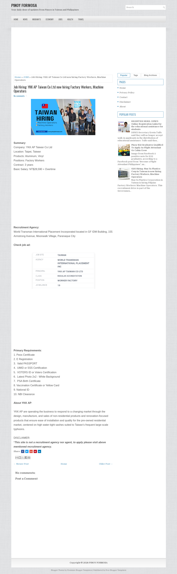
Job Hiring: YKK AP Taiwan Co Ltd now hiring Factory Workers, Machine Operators (58, 89)
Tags (136, 75)
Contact (123, 97)
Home (16, 19)
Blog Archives (150, 75)
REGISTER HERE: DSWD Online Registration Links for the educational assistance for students (147, 125)
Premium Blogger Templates (79, 570)
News (25, 19)
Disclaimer (125, 102)
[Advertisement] (63, 52)
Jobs (60, 19)
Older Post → (106, 464)
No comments (19, 95)
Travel (81, 19)
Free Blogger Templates (116, 570)
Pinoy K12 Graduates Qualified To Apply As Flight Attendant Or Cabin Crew (147, 148)
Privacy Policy (127, 92)
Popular (124, 75)
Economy (50, 19)
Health (70, 19)
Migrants (36, 19)
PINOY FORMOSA (24, 5)
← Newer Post (21, 464)
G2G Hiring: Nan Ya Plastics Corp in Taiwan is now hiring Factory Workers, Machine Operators (146, 172)
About (123, 106)
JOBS (26, 77)
